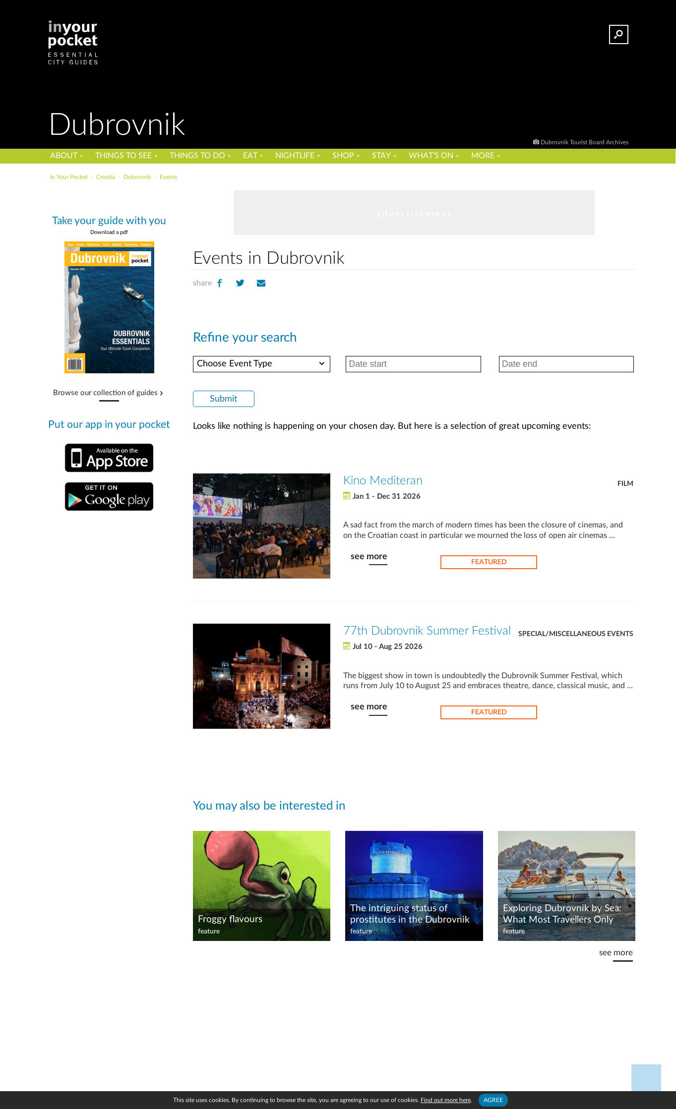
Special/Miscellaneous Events (575, 634)
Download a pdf (109, 232)
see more (369, 556)
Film (625, 483)
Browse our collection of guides (105, 393)
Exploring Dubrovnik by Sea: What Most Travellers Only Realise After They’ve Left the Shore (563, 915)
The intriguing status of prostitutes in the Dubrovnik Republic (410, 915)
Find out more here (446, 1100)
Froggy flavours (230, 919)
